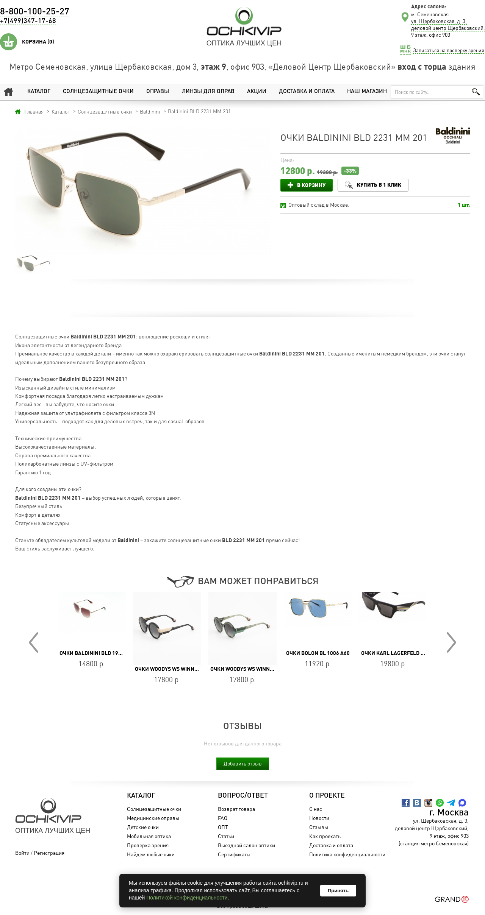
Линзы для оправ (208, 92)
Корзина (38, 41)
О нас (315, 809)
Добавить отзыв (243, 763)
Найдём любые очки (151, 854)
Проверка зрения (148, 845)
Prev (33, 642)
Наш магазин (367, 92)
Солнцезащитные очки (98, 92)
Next (451, 642)
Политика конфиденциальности (347, 854)
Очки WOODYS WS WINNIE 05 (246, 669)
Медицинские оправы (153, 818)
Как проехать (325, 836)
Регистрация (49, 853)
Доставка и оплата (307, 92)
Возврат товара (236, 809)
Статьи (226, 836)
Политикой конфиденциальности (186, 898)
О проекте (327, 796)
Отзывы (318, 827)
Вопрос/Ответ (243, 796)
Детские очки (143, 827)
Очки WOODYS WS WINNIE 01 (170, 669)
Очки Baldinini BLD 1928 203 (97, 653)
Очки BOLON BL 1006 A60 (318, 653)
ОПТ (223, 827)
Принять (338, 890)
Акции (256, 92)
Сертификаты (234, 854)
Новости (319, 818)
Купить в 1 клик (379, 184)
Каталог (38, 92)
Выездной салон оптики (246, 845)
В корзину (311, 185)
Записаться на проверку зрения (448, 50)
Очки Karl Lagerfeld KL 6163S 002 (407, 653)
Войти (22, 853)
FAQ (222, 818)
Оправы (157, 92)
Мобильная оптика (149, 836)
